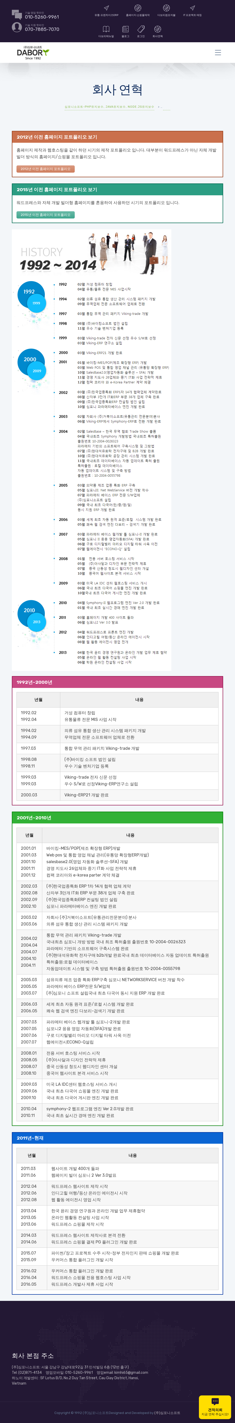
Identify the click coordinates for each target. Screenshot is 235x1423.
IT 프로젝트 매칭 (192, 10)
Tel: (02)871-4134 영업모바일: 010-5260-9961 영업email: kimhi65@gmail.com (80, 1371)
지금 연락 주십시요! (215, 1407)
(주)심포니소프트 (167, 1412)
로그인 (141, 31)
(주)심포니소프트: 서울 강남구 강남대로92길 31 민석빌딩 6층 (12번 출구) (70, 1366)
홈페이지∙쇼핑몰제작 (138, 10)
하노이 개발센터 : (26, 1377)
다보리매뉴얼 (106, 31)
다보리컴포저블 (166, 10)
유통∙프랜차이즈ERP (106, 10)
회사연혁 (158, 31)
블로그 (125, 31)
